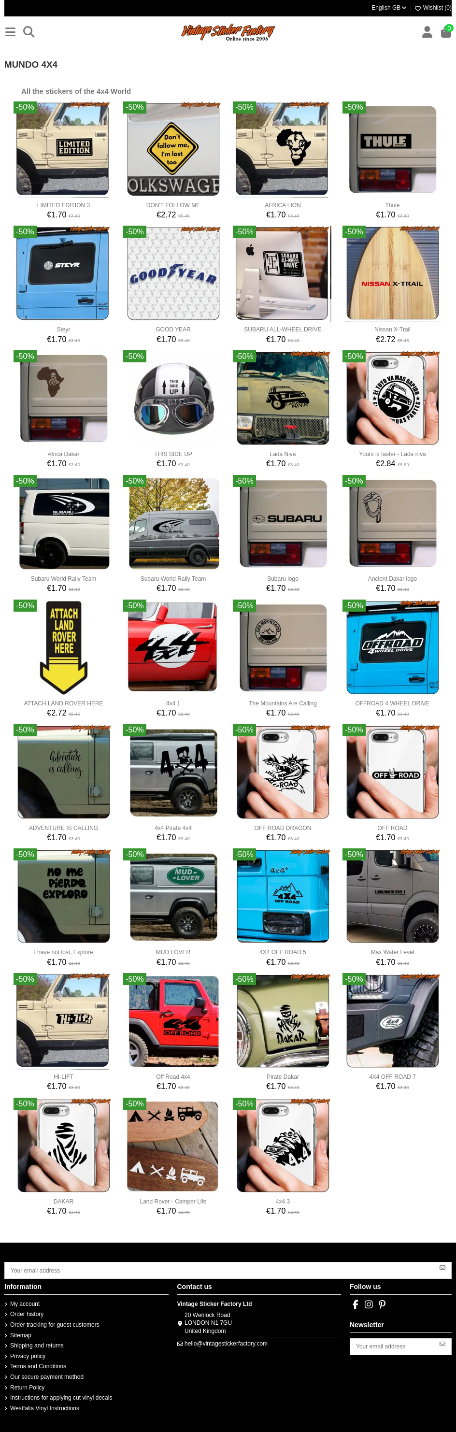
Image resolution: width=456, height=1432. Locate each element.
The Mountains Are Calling (283, 703)
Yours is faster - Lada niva (392, 454)
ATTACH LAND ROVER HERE (63, 703)
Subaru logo (283, 578)
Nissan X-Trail (392, 329)
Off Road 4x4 (173, 1077)
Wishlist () (433, 7)
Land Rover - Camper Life (173, 1201)
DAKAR (63, 1201)
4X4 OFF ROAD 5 (282, 952)
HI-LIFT (63, 1077)
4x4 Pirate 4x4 (173, 828)
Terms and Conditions (38, 1366)
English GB (389, 7)
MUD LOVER (173, 952)
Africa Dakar (63, 454)
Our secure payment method (47, 1377)
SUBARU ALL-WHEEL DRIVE (282, 329)
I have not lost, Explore (63, 952)
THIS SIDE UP (173, 454)
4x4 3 (283, 1201)
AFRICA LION (283, 205)
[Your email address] (219, 1270)
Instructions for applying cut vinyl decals (61, 1397)
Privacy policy (27, 1356)
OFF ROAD (393, 828)
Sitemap (20, 1335)
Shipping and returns (37, 1345)
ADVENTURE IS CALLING (63, 828)
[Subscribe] (442, 1266)
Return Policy (27, 1387)
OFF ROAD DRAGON (282, 828)
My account (25, 1304)
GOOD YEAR (173, 329)
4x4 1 (173, 703)
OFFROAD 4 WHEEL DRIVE (392, 703)
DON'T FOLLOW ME (173, 205)
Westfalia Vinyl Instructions (44, 1408)
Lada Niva (283, 454)
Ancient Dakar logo (392, 578)
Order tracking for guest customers (55, 1324)
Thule (392, 205)
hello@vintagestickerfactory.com (226, 1343)
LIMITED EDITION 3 (63, 205)
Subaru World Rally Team (64, 578)
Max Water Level (392, 952)
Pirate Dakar (283, 1077)
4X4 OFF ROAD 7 (392, 1077)
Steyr (63, 329)
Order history (26, 1314)
